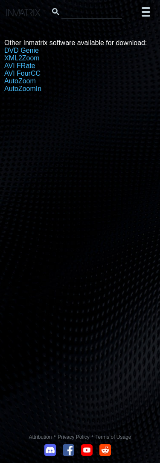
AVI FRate (19, 65)
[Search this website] (91, 12)
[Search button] (55, 12)
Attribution (40, 437)
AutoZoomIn (22, 88)
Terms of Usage (113, 437)
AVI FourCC (22, 73)
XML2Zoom (22, 58)
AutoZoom (20, 81)
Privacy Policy (74, 437)
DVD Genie (21, 50)
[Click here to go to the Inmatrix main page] (23, 13)
